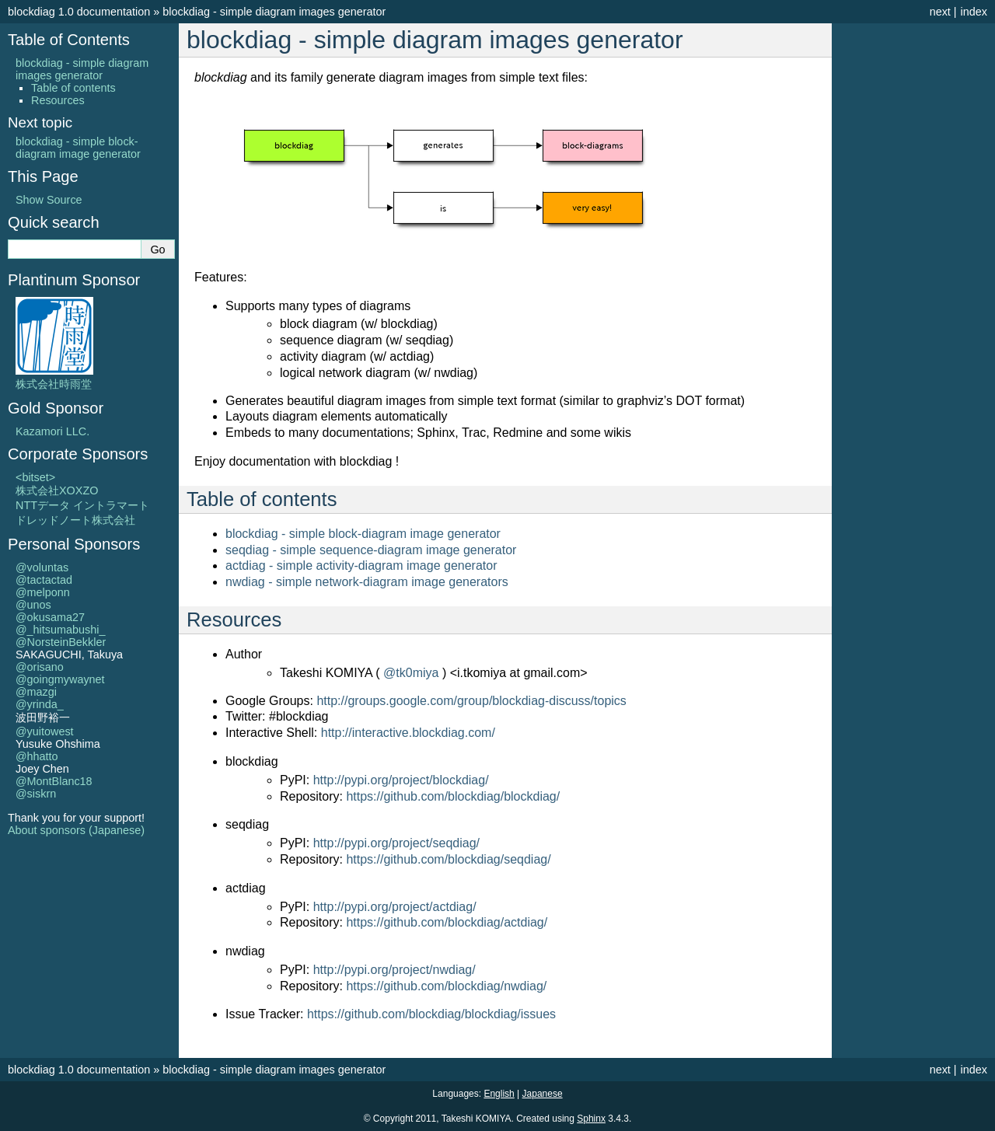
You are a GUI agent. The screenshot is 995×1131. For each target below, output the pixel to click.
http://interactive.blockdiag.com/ (408, 732)
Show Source (49, 200)
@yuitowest (45, 731)
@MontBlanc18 (54, 781)
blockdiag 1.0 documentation (79, 11)
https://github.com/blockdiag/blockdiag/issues (431, 1014)
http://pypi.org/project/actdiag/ (395, 906)
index (974, 11)
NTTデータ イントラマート (82, 505)
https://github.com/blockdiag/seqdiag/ (448, 859)
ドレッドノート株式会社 (75, 520)
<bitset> (35, 477)
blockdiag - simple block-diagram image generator (363, 533)
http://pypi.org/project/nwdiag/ (394, 969)
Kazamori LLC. (52, 431)
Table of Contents (69, 39)
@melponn (43, 592)
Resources (58, 100)
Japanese (542, 1093)
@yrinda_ (40, 704)
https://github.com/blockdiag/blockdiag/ (453, 796)
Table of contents (73, 88)
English (499, 1093)
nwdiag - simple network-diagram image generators (366, 581)
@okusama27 (50, 617)
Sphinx (591, 1118)
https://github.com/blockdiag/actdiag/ (446, 922)
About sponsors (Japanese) (76, 830)
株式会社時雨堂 (54, 377)
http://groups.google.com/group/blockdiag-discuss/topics (471, 700)
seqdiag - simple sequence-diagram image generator (370, 550)
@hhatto (37, 756)
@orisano (40, 667)
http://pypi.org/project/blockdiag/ (401, 780)
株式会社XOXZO (57, 490)
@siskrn (36, 793)
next (940, 11)
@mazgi (36, 692)
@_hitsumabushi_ (60, 629)
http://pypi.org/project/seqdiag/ (396, 843)
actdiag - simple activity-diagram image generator (361, 565)
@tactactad (44, 580)
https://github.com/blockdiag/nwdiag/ (446, 986)
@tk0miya (410, 672)
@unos (33, 605)
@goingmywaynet (60, 679)
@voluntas (42, 567)
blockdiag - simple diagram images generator (274, 11)
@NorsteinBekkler (61, 642)
